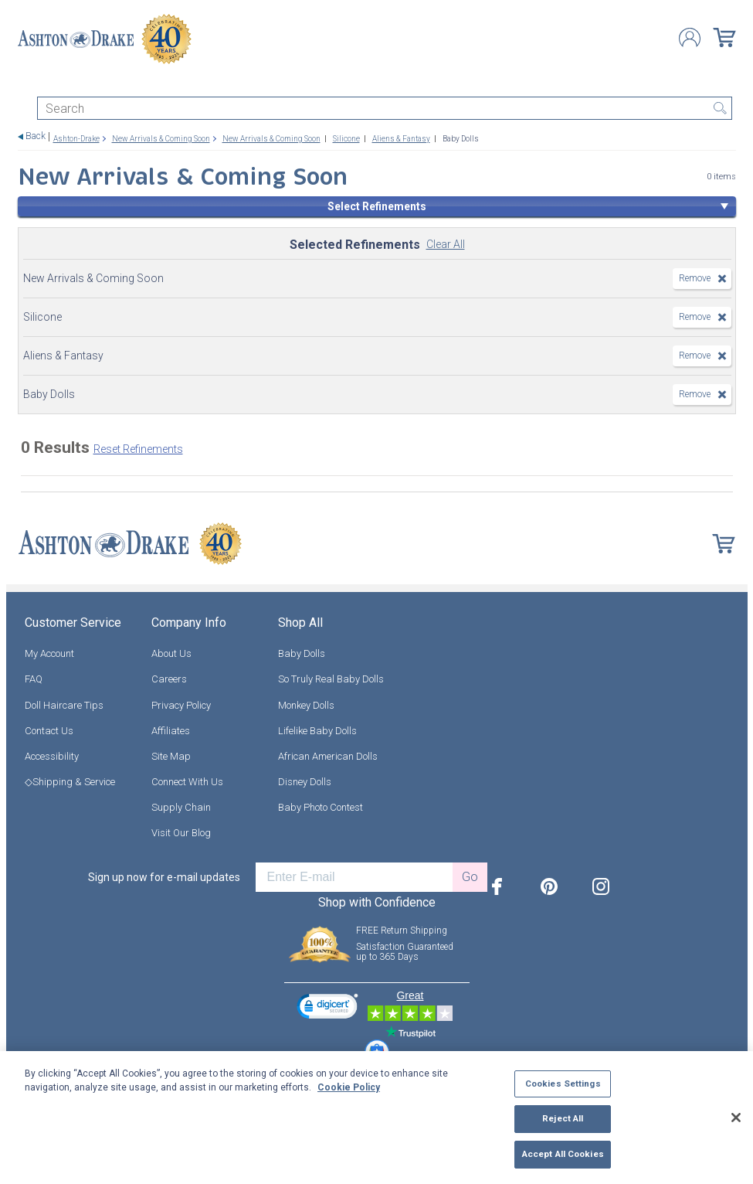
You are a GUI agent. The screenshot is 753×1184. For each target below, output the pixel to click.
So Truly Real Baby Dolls (331, 679)
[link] (327, 1008)
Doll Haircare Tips (64, 705)
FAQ (33, 679)
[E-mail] (354, 877)
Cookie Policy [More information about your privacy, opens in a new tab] (348, 1087)
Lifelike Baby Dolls (317, 731)
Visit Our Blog (181, 833)
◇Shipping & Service (70, 782)
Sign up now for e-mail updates (164, 877)
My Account (49, 653)
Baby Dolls (301, 653)
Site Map (171, 756)
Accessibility (52, 756)
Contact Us (49, 731)
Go (470, 876)
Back (35, 136)
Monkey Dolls (306, 705)
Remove (695, 278)
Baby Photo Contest (320, 807)
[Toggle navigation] (25, 83)
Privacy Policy (181, 705)
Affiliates (170, 731)
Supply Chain (181, 807)
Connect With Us (187, 782)
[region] (376, 1117)
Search (720, 108)
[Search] (384, 108)
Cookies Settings (563, 1083)
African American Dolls (328, 756)
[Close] (736, 1118)
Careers (169, 679)
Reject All (562, 1118)
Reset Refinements (138, 449)
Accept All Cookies (563, 1153)
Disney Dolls (304, 782)
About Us (171, 653)
